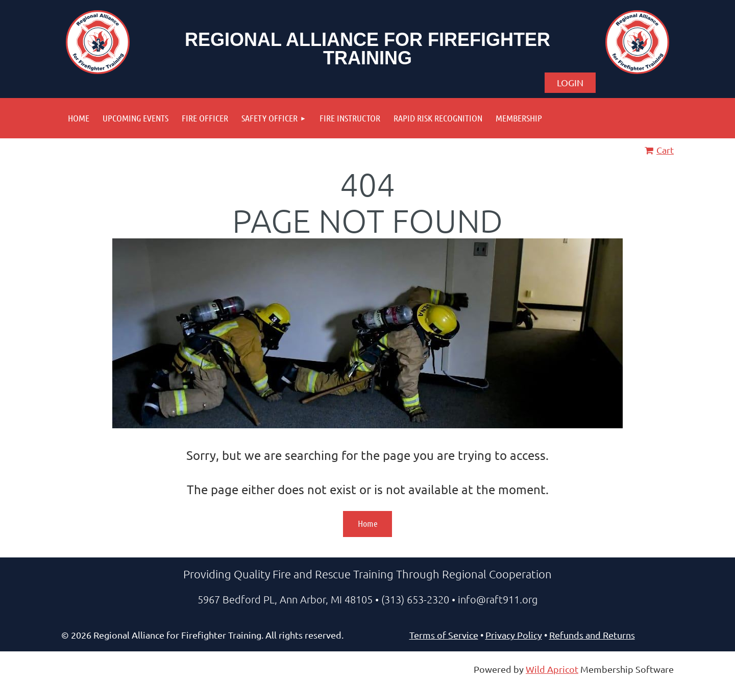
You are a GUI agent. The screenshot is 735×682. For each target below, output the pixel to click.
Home (368, 523)
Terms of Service (443, 634)
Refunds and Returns (592, 634)
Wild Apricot (552, 669)
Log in (570, 82)
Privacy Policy (513, 634)
